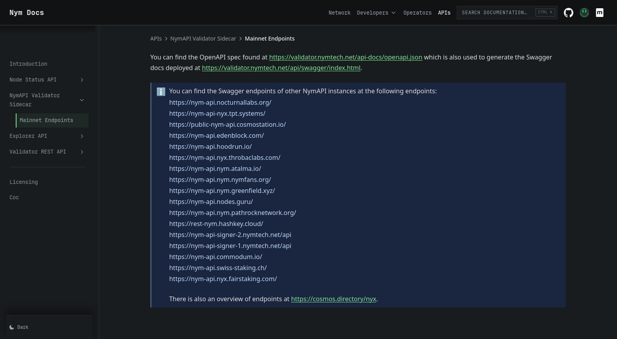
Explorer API (56, 101)
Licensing (23, 147)
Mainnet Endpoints (46, 85)
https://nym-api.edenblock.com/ (226, 135)
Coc (14, 163)
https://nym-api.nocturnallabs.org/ (230, 102)
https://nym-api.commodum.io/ (225, 256)
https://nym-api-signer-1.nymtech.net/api (240, 245)
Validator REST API (56, 117)
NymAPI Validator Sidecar (56, 70)
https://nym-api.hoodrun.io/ (220, 146)
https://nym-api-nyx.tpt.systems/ (227, 113)
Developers (377, 12)
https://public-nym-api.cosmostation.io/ (237, 124)
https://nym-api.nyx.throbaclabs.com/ (234, 157)
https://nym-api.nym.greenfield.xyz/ (231, 190)
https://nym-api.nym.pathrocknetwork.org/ (242, 212)
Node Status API (56, 54)
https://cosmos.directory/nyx (343, 299)
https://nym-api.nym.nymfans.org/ (230, 179)
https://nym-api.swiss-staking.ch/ (227, 267)
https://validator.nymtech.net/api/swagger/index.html (290, 67)
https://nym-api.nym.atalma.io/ (225, 168)
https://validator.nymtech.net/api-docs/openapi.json (355, 57)
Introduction (28, 38)
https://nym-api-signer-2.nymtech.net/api (240, 234)
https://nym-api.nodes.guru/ (220, 201)
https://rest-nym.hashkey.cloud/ (226, 223)
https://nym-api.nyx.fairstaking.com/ (232, 278)
